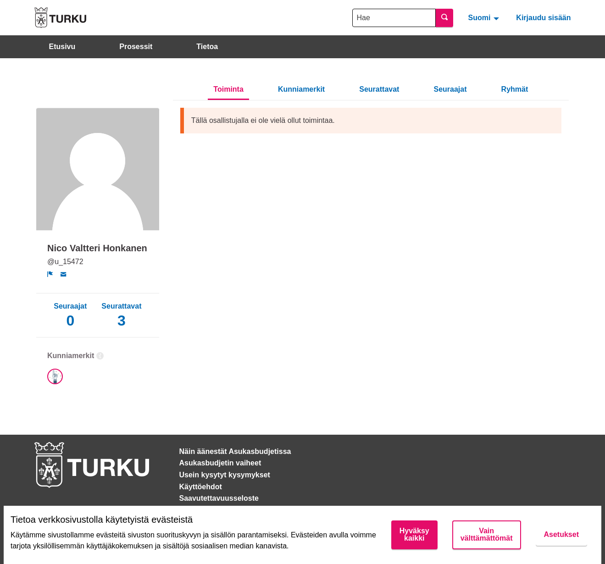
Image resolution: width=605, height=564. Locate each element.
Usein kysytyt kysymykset (224, 475)
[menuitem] (484, 17)
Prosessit (135, 46)
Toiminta (228, 89)
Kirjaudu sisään (543, 18)
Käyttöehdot (200, 487)
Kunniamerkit (301, 89)
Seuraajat (449, 89)
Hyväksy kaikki (414, 534)
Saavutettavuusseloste (219, 498)
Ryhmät (514, 89)
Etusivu (62, 46)
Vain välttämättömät (487, 534)
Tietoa (207, 46)
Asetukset (561, 534)
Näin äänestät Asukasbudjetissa (235, 451)
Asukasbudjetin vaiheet (220, 463)
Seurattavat (379, 89)
